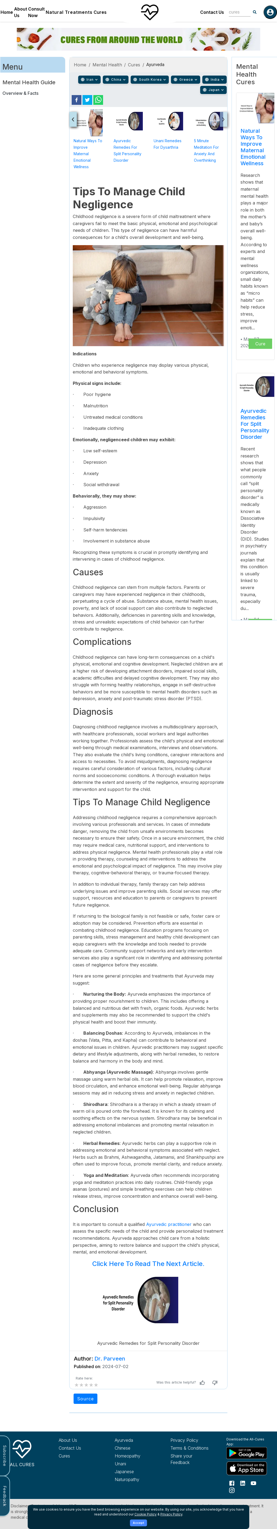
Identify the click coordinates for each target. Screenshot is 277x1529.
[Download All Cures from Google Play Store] (245, 1453)
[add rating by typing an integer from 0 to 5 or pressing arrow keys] (86, 1385)
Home (7, 12)
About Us (20, 12)
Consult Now (36, 12)
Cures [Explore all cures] (64, 1456)
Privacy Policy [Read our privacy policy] (184, 1440)
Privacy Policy (171, 1514)
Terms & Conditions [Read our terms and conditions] (189, 1448)
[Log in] (270, 12)
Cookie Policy (145, 1514)
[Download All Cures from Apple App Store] (245, 1468)
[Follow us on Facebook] (232, 1483)
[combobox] (235, 12)
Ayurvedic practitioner (168, 1224)
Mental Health (107, 64)
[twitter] (87, 100)
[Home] (149, 12)
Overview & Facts (20, 93)
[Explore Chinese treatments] (134, 1448)
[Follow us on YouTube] (253, 1483)
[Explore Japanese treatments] (134, 1471)
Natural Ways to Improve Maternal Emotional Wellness (88, 154)
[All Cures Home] (22, 1452)
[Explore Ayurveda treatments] (134, 1440)
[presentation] (73, 119)
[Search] (254, 12)
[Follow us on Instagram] (232, 1489)
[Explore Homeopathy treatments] (134, 1456)
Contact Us (212, 12)
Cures (100, 12)
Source (85, 1398)
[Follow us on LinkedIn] (242, 1483)
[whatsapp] (98, 100)
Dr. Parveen (109, 1358)
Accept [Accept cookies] (138, 1522)
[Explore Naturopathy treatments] (134, 1479)
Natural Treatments (69, 12)
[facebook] (76, 100)
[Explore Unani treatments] (134, 1463)
